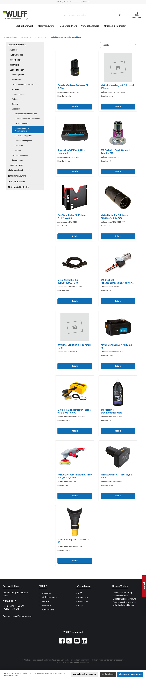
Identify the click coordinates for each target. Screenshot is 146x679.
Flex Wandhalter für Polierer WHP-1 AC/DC (71, 216)
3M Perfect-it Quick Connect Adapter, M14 (115, 151)
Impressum (83, 597)
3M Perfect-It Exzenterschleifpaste (111, 411)
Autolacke (14, 50)
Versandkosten (67, 660)
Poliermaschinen (21, 124)
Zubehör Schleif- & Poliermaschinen (22, 129)
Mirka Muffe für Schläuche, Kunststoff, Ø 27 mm (115, 216)
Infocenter (46, 593)
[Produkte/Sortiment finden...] (75, 15)
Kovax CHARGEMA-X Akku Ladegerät (71, 151)
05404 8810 (9, 601)
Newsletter (46, 605)
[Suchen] (120, 15)
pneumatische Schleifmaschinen (27, 119)
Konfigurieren (108, 674)
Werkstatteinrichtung (20, 155)
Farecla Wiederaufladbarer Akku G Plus (74, 87)
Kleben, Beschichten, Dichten (23, 85)
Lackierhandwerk (17, 44)
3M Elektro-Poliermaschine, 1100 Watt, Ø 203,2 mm (74, 476)
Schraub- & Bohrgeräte (23, 141)
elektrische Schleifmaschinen (26, 114)
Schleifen (15, 89)
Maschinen (16, 109)
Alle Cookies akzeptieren (130, 674)
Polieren (15, 99)
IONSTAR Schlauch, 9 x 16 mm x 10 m (74, 346)
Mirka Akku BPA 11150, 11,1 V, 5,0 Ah (116, 476)
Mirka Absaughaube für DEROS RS (73, 541)
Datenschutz (84, 601)
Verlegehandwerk (16, 181)
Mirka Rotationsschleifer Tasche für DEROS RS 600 (74, 411)
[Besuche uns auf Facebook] (61, 640)
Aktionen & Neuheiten (18, 187)
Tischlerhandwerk (17, 176)
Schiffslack (14, 65)
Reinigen (15, 104)
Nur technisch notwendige (84, 674)
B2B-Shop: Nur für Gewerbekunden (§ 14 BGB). (73, 2)
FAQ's (80, 605)
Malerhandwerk (15, 170)
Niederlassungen (49, 597)
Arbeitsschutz (17, 80)
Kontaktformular (24, 616)
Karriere (45, 601)
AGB (80, 593)
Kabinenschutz (17, 160)
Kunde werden (48, 610)
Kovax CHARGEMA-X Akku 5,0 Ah (116, 346)
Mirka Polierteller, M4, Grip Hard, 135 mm (117, 87)
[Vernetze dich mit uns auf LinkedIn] (84, 640)
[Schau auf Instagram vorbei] (69, 640)
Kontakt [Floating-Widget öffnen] (144, 586)
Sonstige (18, 150)
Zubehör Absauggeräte (23, 136)
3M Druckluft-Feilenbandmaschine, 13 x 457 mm (116, 281)
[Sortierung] (118, 45)
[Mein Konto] (136, 15)
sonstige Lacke (16, 165)
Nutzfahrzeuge (16, 55)
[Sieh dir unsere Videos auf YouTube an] (76, 640)
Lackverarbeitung (18, 94)
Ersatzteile (19, 146)
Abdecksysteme (18, 75)
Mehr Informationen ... (12, 676)
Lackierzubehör (17, 70)
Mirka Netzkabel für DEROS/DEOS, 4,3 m (67, 281)
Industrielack (15, 60)
